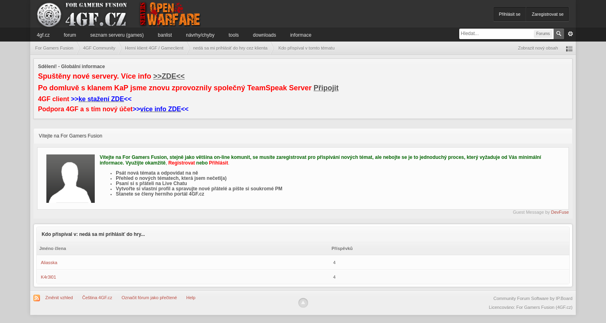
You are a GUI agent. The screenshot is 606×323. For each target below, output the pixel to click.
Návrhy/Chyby (200, 35)
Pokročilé (570, 34)
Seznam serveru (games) (117, 35)
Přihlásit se (510, 14)
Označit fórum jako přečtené (149, 297)
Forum (70, 35)
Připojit (326, 88)
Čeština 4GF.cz (97, 297)
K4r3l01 (48, 277)
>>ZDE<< (169, 76)
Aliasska (49, 262)
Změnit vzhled (59, 297)
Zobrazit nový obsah (538, 48)
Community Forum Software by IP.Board (533, 298)
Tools (234, 35)
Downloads (264, 35)
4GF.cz (43, 35)
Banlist (165, 35)
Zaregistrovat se (548, 14)
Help (191, 297)
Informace (301, 35)
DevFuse (560, 212)
